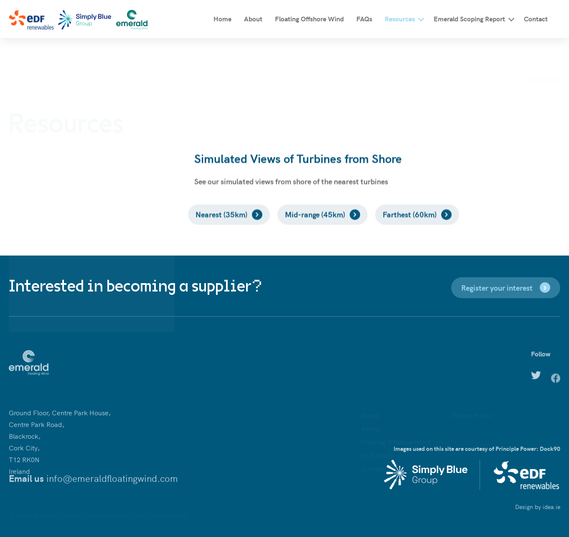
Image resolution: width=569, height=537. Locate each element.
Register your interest (497, 287)
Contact (536, 18)
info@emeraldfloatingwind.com (112, 482)
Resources (400, 18)
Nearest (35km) (221, 225)
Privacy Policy (471, 387)
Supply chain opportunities (57, 181)
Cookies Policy (472, 407)
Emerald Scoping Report (469, 18)
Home (222, 18)
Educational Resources (51, 214)
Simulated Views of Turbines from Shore (76, 197)
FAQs (364, 18)
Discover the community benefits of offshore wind (91, 165)
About (253, 18)
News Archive (37, 230)
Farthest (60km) (410, 225)
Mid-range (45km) (315, 225)
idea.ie (551, 510)
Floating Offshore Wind (309, 18)
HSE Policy (377, 427)
